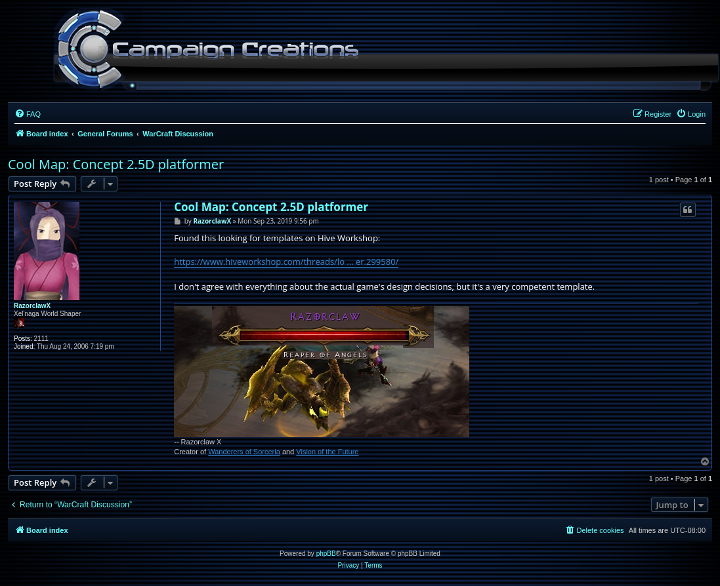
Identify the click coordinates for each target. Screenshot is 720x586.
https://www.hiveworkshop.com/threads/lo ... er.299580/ (286, 261)
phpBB (326, 553)
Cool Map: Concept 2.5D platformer (116, 164)
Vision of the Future (327, 452)
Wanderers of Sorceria (244, 452)
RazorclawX (32, 305)
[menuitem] (27, 114)
